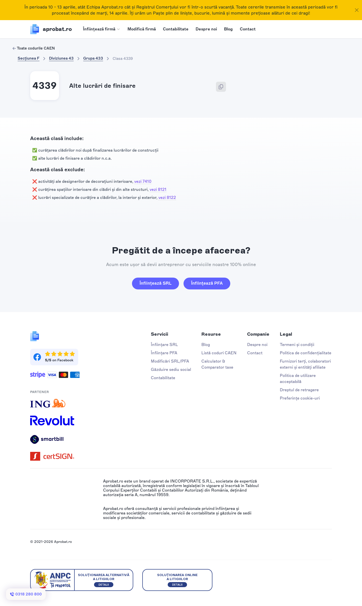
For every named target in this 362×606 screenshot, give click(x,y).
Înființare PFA (164, 353)
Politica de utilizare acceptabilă (298, 378)
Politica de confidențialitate (305, 353)
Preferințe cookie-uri (300, 398)
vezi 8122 (167, 197)
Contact (248, 29)
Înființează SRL (155, 283)
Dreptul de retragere (299, 389)
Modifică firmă (141, 29)
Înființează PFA (207, 283)
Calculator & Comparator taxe (217, 364)
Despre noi (206, 29)
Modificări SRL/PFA (170, 361)
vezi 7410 (142, 181)
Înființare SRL (164, 344)
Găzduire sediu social (171, 369)
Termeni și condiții (297, 344)
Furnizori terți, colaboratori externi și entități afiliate (305, 364)
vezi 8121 (158, 189)
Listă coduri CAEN (219, 353)
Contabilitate (176, 29)
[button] (101, 29)
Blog (228, 29)
